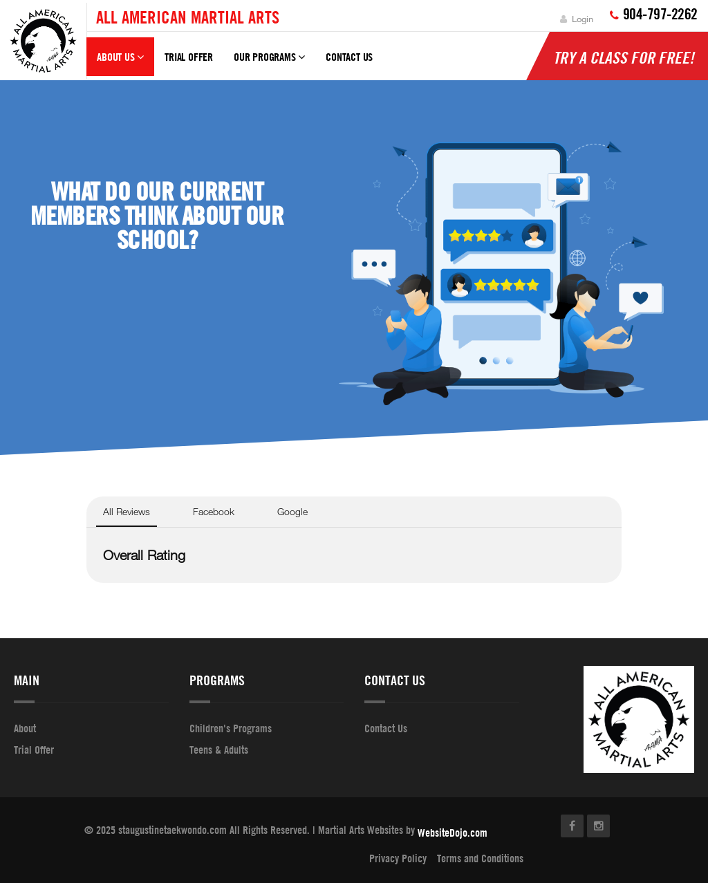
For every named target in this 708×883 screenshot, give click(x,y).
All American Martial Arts (187, 17)
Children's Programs (230, 729)
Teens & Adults (218, 749)
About (25, 729)
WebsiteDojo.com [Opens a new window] (452, 833)
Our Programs (269, 63)
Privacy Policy (398, 858)
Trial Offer (189, 57)
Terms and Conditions (480, 858)
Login (576, 18)
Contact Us (349, 57)
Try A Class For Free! (623, 57)
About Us (120, 63)
